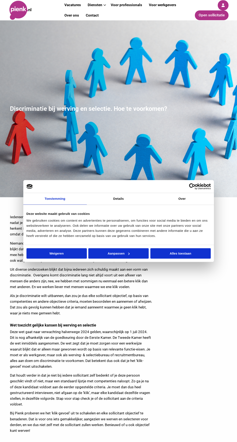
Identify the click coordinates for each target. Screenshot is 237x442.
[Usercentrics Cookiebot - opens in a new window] (192, 186)
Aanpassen (119, 253)
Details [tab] (118, 198)
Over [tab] (182, 198)
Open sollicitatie (212, 15)
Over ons (71, 15)
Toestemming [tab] (55, 198)
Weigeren (56, 253)
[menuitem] (71, 15)
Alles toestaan (180, 253)
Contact (92, 15)
